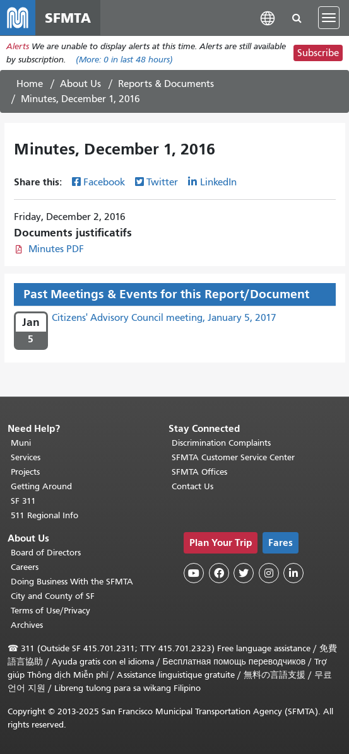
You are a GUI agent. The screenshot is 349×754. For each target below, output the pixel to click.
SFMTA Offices (199, 472)
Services (25, 457)
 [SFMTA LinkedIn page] (293, 573)
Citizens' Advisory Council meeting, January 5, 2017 (164, 317)
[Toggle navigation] (329, 17)
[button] (267, 17)
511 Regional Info (44, 515)
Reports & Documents (166, 84)
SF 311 (23, 501)
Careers (24, 567)
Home (29, 84)
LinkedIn (218, 182)
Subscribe (318, 53)
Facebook (104, 182)
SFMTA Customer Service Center (233, 457)
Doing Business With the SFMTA (72, 581)
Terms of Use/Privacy (50, 610)
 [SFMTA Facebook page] (219, 573)
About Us (80, 84)
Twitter (162, 182)
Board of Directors (46, 552)
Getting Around (41, 486)
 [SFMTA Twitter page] (244, 573)
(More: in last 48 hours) (124, 59)
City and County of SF (53, 596)
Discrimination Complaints (221, 443)
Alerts (17, 46)
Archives (27, 625)
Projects (25, 472)
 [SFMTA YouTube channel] (193, 573)
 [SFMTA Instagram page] (268, 573)
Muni (21, 443)
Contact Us (192, 486)
